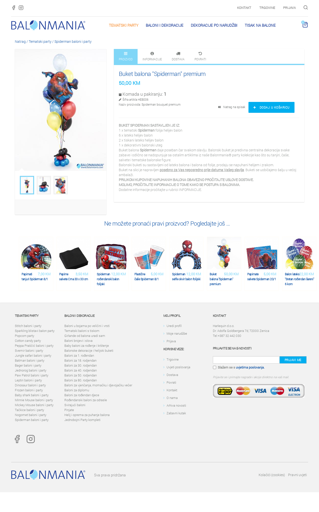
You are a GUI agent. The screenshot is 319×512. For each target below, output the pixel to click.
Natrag (20, 41)
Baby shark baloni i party (32, 395)
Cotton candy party (28, 340)
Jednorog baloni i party (30, 370)
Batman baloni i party (29, 360)
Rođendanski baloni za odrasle (85, 400)
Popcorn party (24, 335)
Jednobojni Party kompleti (82, 420)
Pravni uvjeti (297, 474)
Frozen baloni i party (29, 390)
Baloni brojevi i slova (78, 340)
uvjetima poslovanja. (250, 367)
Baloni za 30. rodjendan (80, 365)
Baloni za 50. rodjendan (80, 375)
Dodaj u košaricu (271, 107)
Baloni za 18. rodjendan (80, 360)
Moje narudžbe (177, 333)
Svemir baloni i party (29, 350)
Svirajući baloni (74, 405)
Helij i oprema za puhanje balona (87, 415)
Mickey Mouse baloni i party (34, 405)
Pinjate (69, 410)
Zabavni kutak (176, 413)
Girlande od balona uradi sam (84, 335)
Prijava (289, 7)
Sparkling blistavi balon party (34, 330)
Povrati (171, 382)
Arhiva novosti (176, 405)
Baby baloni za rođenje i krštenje (86, 345)
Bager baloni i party (28, 365)
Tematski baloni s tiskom (81, 330)
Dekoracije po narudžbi (214, 25)
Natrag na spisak (232, 107)
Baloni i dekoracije (164, 25)
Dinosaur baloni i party (30, 385)
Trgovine (267, 7)
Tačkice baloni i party (29, 410)
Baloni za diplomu (76, 390)
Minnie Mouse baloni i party (34, 400)
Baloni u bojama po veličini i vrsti (87, 326)
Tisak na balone (260, 25)
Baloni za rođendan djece (81, 395)
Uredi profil (174, 326)
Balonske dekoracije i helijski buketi (88, 350)
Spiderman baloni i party (73, 41)
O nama (172, 398)
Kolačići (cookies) (272, 474)
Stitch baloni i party (28, 326)
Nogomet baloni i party (30, 415)
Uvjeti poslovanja (178, 367)
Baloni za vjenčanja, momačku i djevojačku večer (98, 385)
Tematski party (123, 25)
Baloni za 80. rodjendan (80, 380)
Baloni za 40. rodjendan (80, 370)
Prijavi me (293, 360)
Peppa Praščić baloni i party (34, 345)
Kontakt (244, 7)
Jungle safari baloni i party (33, 355)
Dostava (172, 374)
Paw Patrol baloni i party (31, 375)
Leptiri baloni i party (28, 380)
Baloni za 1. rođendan (79, 355)
